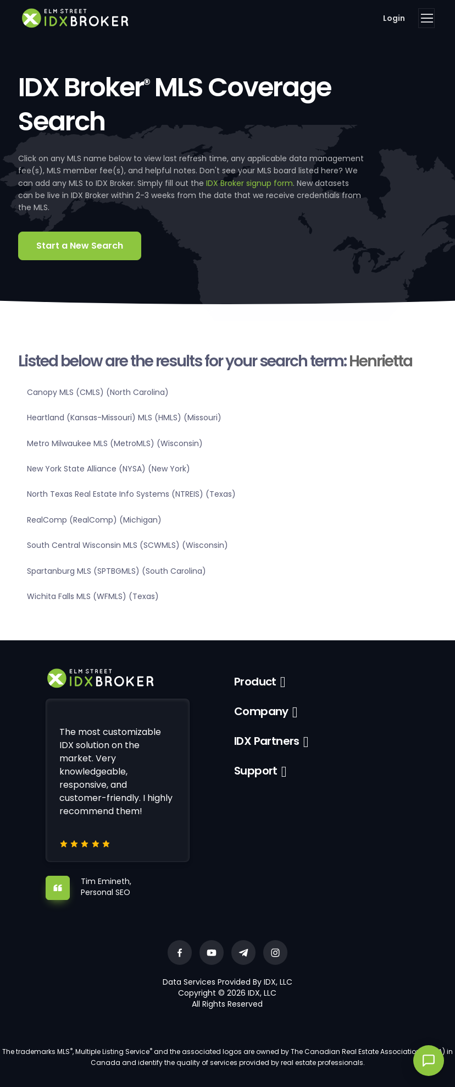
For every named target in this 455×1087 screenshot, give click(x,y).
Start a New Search (79, 245)
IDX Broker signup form (249, 183)
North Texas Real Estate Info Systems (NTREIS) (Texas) (131, 493)
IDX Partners (266, 741)
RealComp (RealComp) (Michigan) (94, 519)
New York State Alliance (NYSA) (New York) (108, 468)
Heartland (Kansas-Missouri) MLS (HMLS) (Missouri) (124, 417)
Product (255, 681)
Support (256, 770)
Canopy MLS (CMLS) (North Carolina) (98, 392)
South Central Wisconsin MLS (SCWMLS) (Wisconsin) (127, 545)
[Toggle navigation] (426, 18)
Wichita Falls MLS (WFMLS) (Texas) (93, 596)
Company (261, 711)
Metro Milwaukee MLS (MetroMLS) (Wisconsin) (115, 443)
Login (394, 18)
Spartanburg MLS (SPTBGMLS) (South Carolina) (116, 571)
